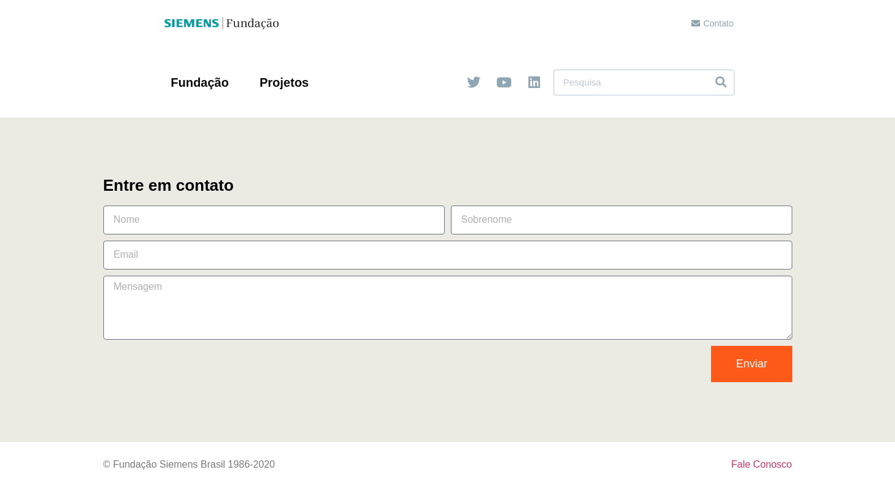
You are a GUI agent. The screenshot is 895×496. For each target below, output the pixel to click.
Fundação (203, 82)
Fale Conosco (761, 464)
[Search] (721, 82)
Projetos (287, 82)
